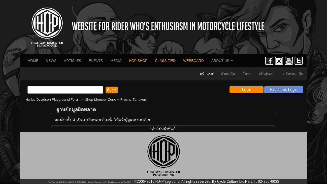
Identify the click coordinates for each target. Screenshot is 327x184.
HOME (33, 61)
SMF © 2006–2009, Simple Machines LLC (88, 182)
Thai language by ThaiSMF (119, 182)
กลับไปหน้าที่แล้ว (163, 128)
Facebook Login (283, 89)
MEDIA (115, 61)
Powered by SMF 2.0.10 (58, 182)
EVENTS (96, 61)
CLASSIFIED (165, 61)
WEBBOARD (193, 61)
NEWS (51, 61)
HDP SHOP (138, 61)
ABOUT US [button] (222, 61)
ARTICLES (72, 61)
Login (246, 89)
